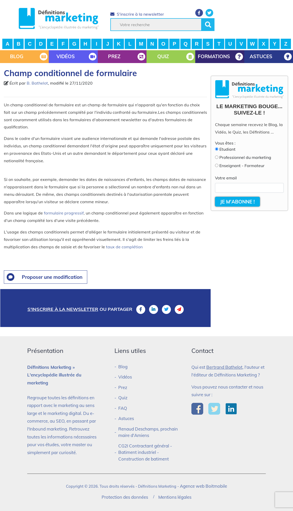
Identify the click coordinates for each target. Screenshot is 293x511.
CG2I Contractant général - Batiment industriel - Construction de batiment (145, 452)
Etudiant (227, 149)
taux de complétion (124, 246)
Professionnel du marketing (245, 157)
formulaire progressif (64, 213)
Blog (123, 366)
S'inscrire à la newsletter (137, 14)
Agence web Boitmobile (203, 486)
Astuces (126, 418)
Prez (122, 387)
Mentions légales (174, 497)
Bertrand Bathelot (224, 367)
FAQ (122, 408)
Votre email (226, 177)
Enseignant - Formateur (242, 165)
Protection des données (125, 497)
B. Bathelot (37, 83)
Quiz (123, 397)
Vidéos (125, 377)
